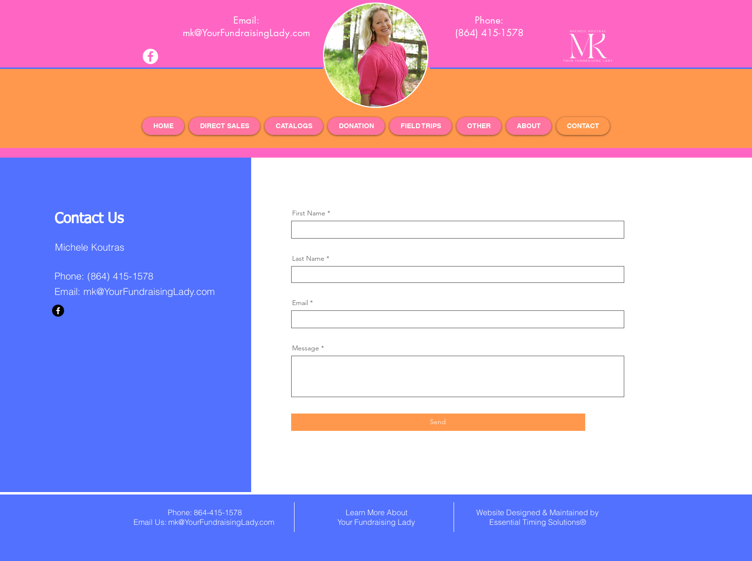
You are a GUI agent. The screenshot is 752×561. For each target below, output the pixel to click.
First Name (308, 213)
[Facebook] (58, 311)
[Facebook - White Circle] (150, 56)
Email (300, 302)
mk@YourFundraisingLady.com (149, 291)
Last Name (308, 258)
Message (305, 348)
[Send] (438, 422)
